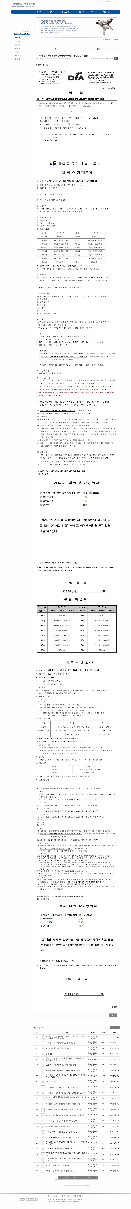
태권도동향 (17, 41)
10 (92, 1177)
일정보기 (17, 45)
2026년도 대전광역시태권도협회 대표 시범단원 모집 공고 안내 (66, 1153)
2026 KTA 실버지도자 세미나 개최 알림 (59, 1126)
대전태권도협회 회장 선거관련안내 (57, 1048)
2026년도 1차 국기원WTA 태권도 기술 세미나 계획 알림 (64, 1115)
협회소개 (40, 12)
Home (105, 39)
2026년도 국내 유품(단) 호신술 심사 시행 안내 (61, 1043)
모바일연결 (107, 1)
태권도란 (106, 12)
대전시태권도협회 (40, 58)
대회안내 (17, 52)
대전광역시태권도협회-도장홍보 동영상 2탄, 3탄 (62, 1137)
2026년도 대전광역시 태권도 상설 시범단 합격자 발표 (64, 1109)
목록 (98, 49)
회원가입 (100, 1)
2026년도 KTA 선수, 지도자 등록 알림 (58, 1165)
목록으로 (112, 1015)
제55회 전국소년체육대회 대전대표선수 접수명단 (62, 1104)
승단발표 (17, 48)
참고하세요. (50, 1082)
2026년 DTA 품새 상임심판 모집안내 (58, 1149)
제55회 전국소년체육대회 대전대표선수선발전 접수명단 (64, 1093)
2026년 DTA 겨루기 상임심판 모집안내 (59, 1171)
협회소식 (52, 12)
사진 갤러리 (18, 55)
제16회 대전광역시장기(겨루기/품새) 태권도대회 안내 (63, 1070)
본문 (55, 49)
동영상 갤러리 (18, 59)
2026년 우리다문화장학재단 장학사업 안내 (60, 1065)
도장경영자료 (80, 12)
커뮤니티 (93, 12)
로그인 (94, 1)
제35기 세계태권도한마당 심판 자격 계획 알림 (61, 1087)
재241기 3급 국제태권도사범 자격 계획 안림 (60, 1121)
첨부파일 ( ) (42, 65)
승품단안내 (65, 12)
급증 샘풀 (49, 1054)
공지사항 (17, 38)
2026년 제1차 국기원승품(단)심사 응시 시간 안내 (62, 1132)
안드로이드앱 (115, 1)
